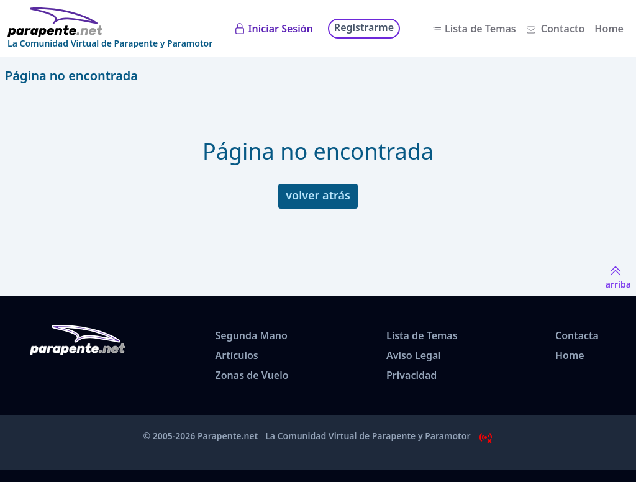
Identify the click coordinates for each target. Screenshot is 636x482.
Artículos (236, 355)
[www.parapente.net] (109, 22)
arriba (618, 276)
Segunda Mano (251, 335)
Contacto (563, 28)
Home (609, 28)
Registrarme (364, 27)
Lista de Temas (480, 28)
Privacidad (411, 375)
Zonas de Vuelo (251, 375)
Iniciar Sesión (280, 28)
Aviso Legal (413, 355)
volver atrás (318, 195)
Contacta (577, 335)
